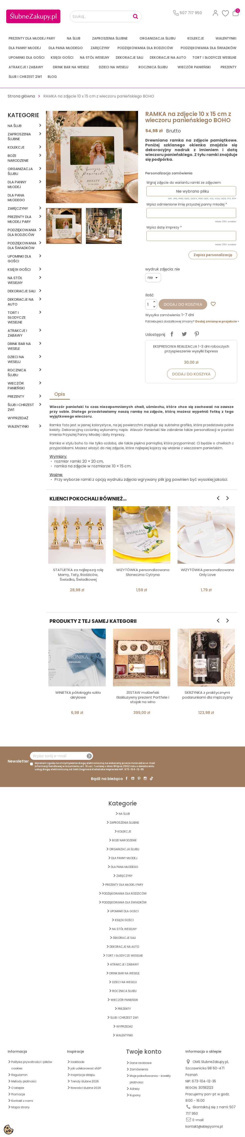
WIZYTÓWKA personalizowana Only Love (207, 572)
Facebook (126, 778)
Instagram (145, 778)
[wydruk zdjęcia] (153, 277)
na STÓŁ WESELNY (94, 57)
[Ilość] (151, 304)
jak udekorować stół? (86, 1068)
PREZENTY (228, 67)
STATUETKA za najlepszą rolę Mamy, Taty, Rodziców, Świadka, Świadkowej (78, 574)
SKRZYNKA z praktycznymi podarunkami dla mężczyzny (207, 695)
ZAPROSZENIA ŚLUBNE (110, 38)
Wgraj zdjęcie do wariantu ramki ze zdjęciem (183, 182)
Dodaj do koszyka (183, 304)
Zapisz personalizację (213, 255)
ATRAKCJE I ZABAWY (26, 67)
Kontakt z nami (22, 1101)
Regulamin (19, 1075)
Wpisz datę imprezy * (164, 227)
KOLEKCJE (195, 38)
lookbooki (77, 1062)
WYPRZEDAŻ (18, 418)
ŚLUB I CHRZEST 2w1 (25, 76)
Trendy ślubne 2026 (85, 1081)
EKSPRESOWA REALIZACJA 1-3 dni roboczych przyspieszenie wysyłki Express (191, 349)
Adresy (135, 1089)
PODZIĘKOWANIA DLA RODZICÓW (145, 48)
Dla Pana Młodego (66, 48)
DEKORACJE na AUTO (168, 57)
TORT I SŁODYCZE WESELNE (214, 57)
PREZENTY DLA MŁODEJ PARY (32, 38)
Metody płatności (23, 1081)
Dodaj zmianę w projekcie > (217, 321)
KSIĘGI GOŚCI (62, 57)
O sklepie (17, 1088)
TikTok (151, 778)
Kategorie (23, 115)
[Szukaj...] (106, 16)
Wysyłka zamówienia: (163, 315)
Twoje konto (143, 1052)
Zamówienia (139, 1069)
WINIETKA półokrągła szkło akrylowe (78, 695)
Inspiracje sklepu (83, 1075)
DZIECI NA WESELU (113, 67)
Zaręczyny (100, 48)
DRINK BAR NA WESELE (71, 67)
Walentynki (226, 38)
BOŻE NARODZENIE (18, 158)
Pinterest (196, 334)
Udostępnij (172, 334)
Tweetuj (184, 334)
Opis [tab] (59, 394)
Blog (52, 76)
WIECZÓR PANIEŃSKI (194, 67)
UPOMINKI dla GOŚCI (27, 57)
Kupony (135, 1095)
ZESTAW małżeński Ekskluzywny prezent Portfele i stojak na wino (143, 697)
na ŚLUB (73, 38)
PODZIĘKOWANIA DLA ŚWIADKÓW (208, 48)
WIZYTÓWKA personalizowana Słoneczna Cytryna (142, 572)
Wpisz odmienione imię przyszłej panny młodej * (186, 204)
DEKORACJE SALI (129, 57)
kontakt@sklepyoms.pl (204, 1126)
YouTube (133, 778)
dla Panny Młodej (25, 48)
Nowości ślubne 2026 (86, 1088)
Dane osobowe (140, 1063)
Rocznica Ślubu (153, 67)
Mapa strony (20, 1107)
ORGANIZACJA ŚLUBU (157, 38)
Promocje (18, 1094)
